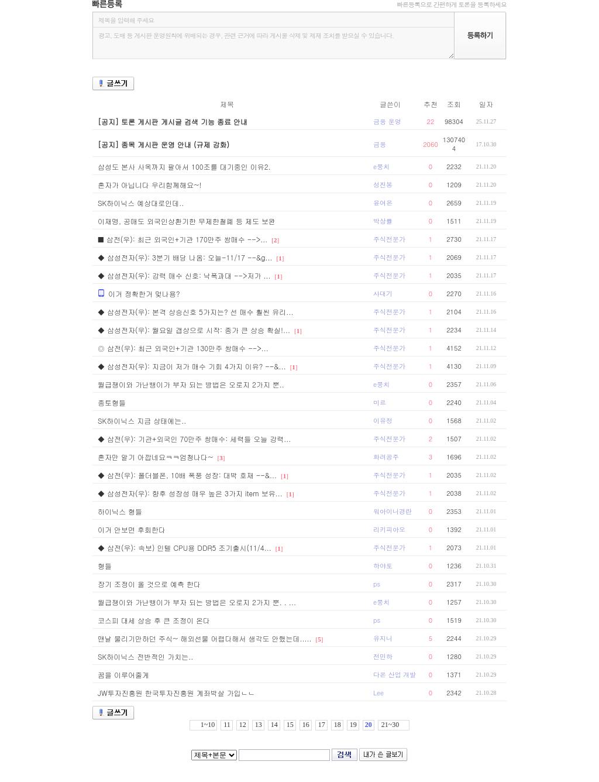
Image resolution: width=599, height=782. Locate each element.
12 (242, 725)
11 (226, 725)
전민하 (383, 656)
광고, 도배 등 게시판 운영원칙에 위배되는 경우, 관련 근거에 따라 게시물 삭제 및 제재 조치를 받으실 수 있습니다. (273, 43)
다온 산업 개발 (394, 674)
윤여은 (383, 202)
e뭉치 (381, 166)
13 (258, 725)
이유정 (383, 420)
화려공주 (386, 456)
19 (353, 725)
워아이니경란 (392, 511)
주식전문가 (389, 239)
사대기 (383, 293)
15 (290, 725)
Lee (378, 692)
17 (321, 725)
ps (376, 583)
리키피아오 (389, 529)
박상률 (383, 221)
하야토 (383, 565)
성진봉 (383, 184)
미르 (379, 402)
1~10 (208, 725)
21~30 (390, 725)
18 (337, 725)
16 (305, 725)
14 (274, 725)
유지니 (383, 638)
